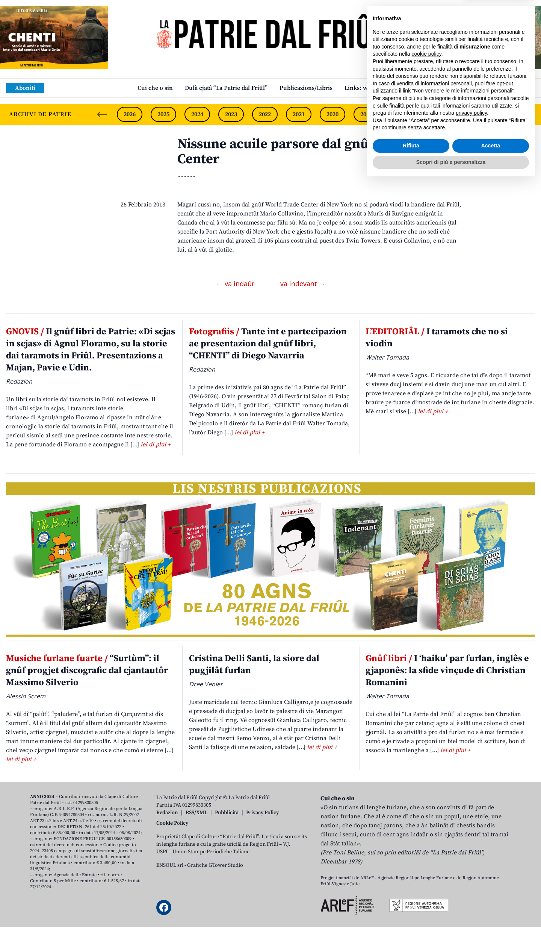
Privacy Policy (262, 812)
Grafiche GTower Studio (215, 865)
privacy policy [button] (471, 863)
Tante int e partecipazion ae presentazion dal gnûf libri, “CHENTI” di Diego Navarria (268, 343)
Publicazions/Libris (306, 88)
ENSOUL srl (169, 865)
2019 (366, 114)
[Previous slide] (102, 114)
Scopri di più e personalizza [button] (450, 912)
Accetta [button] (490, 896)
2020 (332, 114)
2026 (130, 114)
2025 (163, 114)
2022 (265, 114)
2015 (502, 114)
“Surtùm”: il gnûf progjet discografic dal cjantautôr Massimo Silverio (87, 670)
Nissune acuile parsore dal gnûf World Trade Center (315, 152)
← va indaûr (236, 283)
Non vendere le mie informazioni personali (463, 841)
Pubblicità (227, 812)
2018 (400, 114)
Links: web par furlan (374, 88)
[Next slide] (529, 114)
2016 (468, 114)
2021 (299, 114)
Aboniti (25, 88)
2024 (197, 114)
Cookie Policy (172, 823)
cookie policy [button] (426, 804)
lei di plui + (156, 444)
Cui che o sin (155, 88)
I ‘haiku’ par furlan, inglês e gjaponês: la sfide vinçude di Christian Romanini (447, 670)
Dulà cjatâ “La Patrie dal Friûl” (226, 88)
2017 (434, 114)
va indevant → (302, 283)
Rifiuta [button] (411, 896)
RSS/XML (196, 812)
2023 (231, 114)
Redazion (167, 812)
